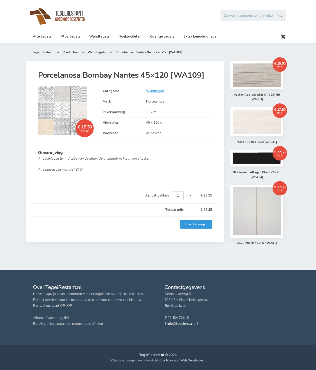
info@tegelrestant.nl (182, 323)
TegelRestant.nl (151, 355)
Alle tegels (42, 36)
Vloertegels (71, 36)
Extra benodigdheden (201, 36)
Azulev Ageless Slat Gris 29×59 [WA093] (256, 97)
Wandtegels (99, 36)
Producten (70, 52)
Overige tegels (162, 36)
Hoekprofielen (130, 36)
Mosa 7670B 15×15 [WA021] (256, 243)
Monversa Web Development (186, 360)
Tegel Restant (42, 52)
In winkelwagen (196, 224)
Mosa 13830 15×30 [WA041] (256, 142)
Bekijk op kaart (176, 305)
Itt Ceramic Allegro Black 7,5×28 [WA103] (256, 175)
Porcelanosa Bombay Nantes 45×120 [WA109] (148, 52)
